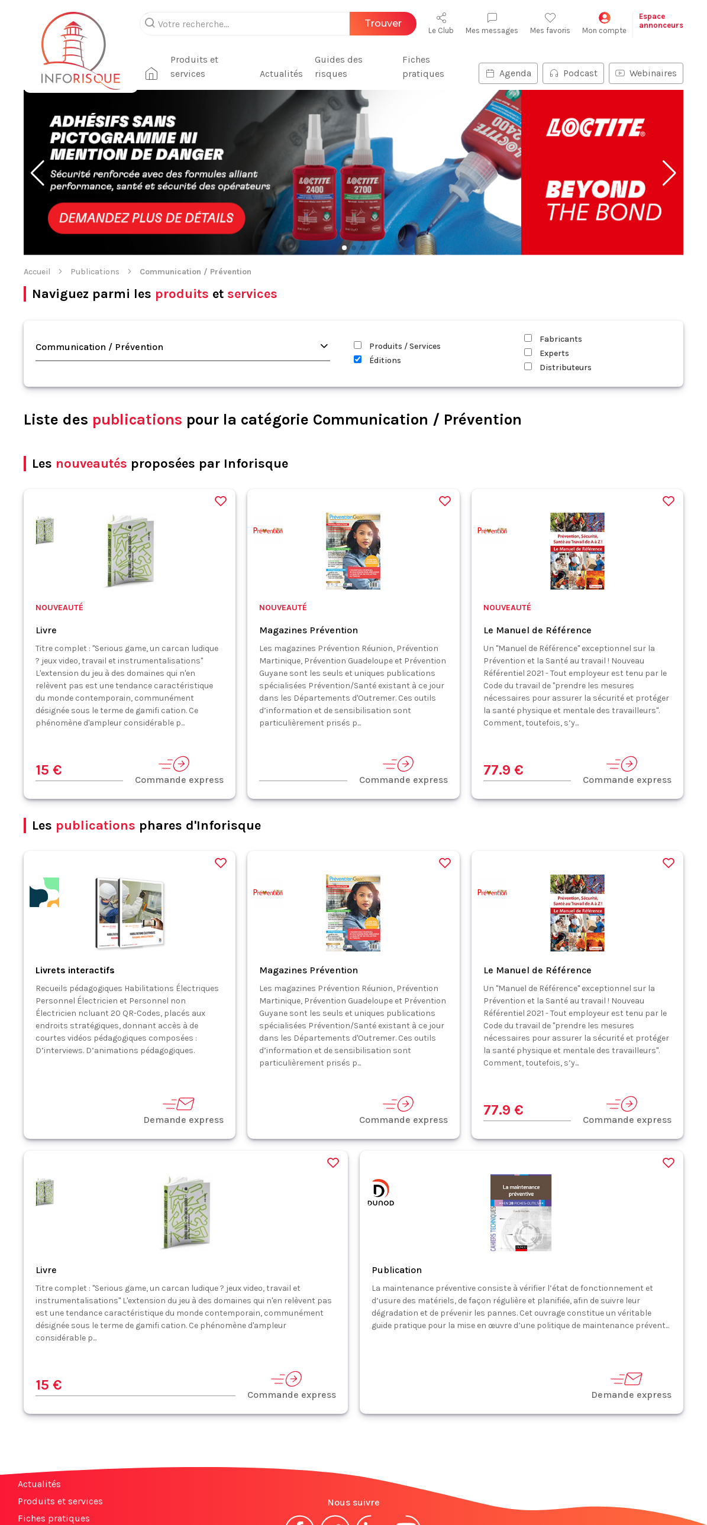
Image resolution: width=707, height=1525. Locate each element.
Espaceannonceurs (661, 21)
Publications (95, 272)
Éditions (377, 360)
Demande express (183, 1110)
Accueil (37, 272)
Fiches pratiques (423, 66)
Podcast (573, 73)
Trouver (383, 23)
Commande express (179, 770)
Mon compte (604, 23)
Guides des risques (339, 66)
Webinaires (646, 73)
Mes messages (492, 23)
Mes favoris (550, 23)
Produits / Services (397, 346)
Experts (546, 353)
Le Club (441, 23)
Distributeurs (558, 367)
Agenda (508, 73)
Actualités (281, 73)
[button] (38, 173)
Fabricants (553, 339)
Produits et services (194, 66)
